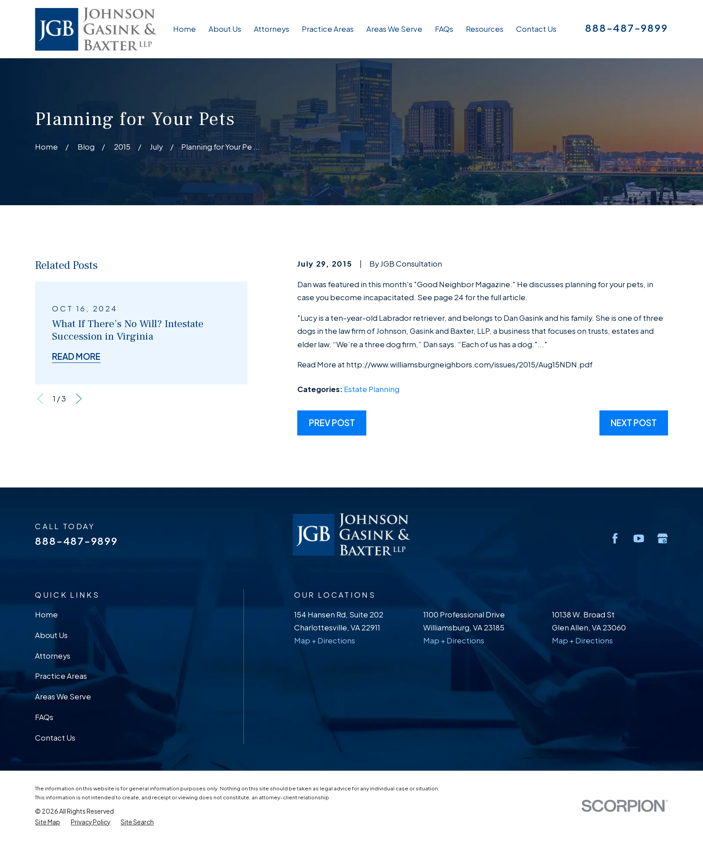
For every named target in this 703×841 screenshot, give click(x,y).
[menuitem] (47, 822)
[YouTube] (639, 538)
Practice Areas (61, 676)
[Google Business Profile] (662, 538)
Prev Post (332, 423)
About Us (51, 635)
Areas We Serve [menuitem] (394, 29)
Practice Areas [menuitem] (328, 29)
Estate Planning (371, 389)
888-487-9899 (626, 28)
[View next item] (79, 398)
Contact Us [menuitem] (536, 29)
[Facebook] (615, 538)
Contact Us (55, 737)
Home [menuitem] (184, 29)
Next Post (634, 423)
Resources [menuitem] (484, 29)
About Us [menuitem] (224, 29)
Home (46, 614)
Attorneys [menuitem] (271, 29)
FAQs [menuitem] (444, 29)
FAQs (44, 717)
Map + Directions (324, 640)
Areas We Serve (63, 696)
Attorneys (52, 655)
